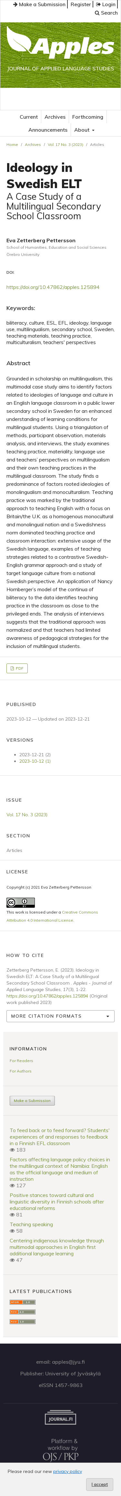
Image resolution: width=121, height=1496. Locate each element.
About (82, 129)
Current (29, 117)
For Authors (21, 1071)
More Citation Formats (46, 1016)
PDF (19, 668)
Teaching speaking (31, 1224)
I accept (100, 1484)
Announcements (47, 129)
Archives (55, 117)
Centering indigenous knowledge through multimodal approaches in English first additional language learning (57, 1247)
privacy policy (67, 1471)
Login (106, 4)
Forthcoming (87, 117)
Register (81, 4)
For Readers (21, 1060)
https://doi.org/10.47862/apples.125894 (53, 287)
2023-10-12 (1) (35, 761)
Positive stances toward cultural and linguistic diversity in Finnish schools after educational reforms (57, 1201)
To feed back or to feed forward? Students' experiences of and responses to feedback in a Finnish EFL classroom (60, 1136)
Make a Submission (39, 4)
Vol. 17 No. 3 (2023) (65, 144)
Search (106, 12)
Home (12, 144)
